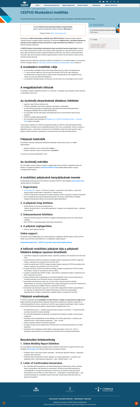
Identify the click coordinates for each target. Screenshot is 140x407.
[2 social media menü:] (103, 2)
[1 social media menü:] (100, 2)
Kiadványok (96, 5)
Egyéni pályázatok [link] (68, 5)
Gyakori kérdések (111, 5)
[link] (118, 2)
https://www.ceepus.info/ (59, 33)
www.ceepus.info (29, 190)
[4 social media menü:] (110, 2)
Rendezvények (83, 5)
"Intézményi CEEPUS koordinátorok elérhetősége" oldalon (56, 63)
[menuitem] (37, 5)
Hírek (37, 5)
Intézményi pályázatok (51, 5)
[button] (107, 2)
